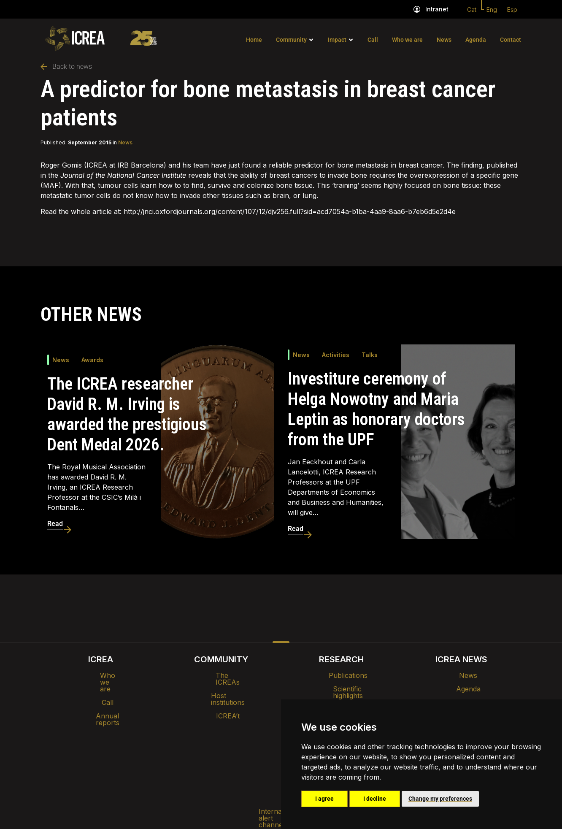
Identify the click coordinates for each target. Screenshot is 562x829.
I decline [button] (374, 798)
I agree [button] (324, 798)
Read (55, 524)
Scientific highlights (341, 689)
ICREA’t (221, 702)
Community (291, 39)
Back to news (66, 66)
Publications (341, 675)
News (444, 39)
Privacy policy (239, 750)
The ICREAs (221, 675)
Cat (471, 9)
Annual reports (100, 702)
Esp (512, 9)
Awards (92, 359)
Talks (370, 354)
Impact (337, 39)
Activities (335, 354)
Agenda (475, 39)
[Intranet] (416, 9)
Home (254, 39)
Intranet (437, 9)
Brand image (252, 728)
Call (372, 39)
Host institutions (220, 689)
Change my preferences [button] (440, 798)
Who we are (407, 39)
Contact (510, 39)
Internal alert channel (168, 750)
